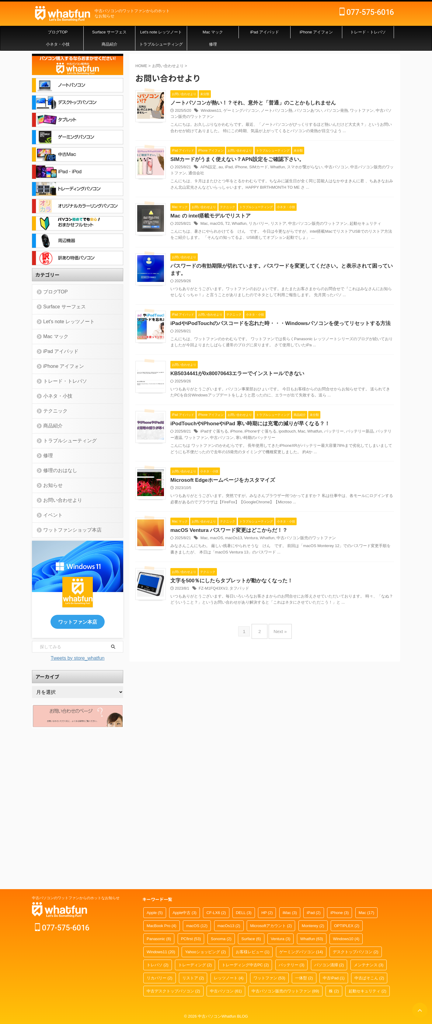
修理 (213, 44)
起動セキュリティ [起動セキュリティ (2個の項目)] (367, 991)
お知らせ (50, 485)
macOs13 (262, 714)
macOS (246, 262)
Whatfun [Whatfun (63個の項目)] (311, 939)
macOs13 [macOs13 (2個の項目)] (229, 926)
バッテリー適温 (213, 569)
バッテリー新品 (379, 563)
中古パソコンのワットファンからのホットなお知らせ (76, 898)
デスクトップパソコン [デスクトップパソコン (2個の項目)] (355, 952)
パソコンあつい (331, 111)
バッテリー (355, 563)
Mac (234, 262)
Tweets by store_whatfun (78, 657)
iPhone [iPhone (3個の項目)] (339, 913)
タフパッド (267, 789)
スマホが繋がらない (328, 186)
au (250, 186)
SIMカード (285, 186)
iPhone (268, 186)
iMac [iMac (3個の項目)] (290, 913)
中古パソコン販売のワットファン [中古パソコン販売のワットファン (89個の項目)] (285, 991)
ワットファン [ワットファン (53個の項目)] (269, 978)
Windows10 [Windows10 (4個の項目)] (346, 939)
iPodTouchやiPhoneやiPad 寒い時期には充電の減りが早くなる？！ (276, 555)
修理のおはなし (56, 470)
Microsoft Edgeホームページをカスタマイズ (250, 630)
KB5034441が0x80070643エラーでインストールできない (264, 479)
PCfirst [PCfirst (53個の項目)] (191, 939)
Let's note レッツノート (161, 32)
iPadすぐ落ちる (243, 563)
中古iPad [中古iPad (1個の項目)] (334, 978)
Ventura (278, 714)
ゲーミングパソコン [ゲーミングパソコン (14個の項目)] (301, 952)
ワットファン (381, 111)
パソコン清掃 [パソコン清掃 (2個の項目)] (329, 965)
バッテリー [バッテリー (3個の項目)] (292, 965)
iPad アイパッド (264, 32)
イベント (50, 515)
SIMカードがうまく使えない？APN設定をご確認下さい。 (264, 178)
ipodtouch (311, 563)
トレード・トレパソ (368, 32)
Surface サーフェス (109, 32)
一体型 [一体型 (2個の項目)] (304, 978)
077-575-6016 (367, 12)
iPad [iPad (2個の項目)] (314, 913)
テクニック (52, 411)
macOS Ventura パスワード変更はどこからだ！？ (256, 705)
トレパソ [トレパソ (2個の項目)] (158, 965)
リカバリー (285, 262)
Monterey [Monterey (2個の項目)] (313, 926)
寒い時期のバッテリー (294, 569)
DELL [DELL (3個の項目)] (244, 913)
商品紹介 (109, 44)
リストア (303, 262)
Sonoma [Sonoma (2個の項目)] (221, 939)
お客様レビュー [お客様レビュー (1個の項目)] (253, 952)
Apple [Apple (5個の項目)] (155, 913)
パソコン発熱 (357, 111)
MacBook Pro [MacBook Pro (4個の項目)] (161, 926)
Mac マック (213, 32)
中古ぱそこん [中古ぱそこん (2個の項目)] (369, 978)
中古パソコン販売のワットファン (228, 117)
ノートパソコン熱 (301, 111)
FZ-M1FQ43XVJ (242, 789)
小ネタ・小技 (58, 44)
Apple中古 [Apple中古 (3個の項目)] (184, 913)
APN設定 (238, 186)
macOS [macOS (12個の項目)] (196, 926)
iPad (257, 186)
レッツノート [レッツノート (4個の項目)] (229, 978)
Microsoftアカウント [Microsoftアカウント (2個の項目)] (271, 926)
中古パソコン (357, 186)
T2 (256, 262)
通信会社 (243, 192)
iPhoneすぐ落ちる (286, 563)
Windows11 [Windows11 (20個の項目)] (161, 952)
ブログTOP (58, 32)
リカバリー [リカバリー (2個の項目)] (159, 978)
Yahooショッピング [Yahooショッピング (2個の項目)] (205, 952)
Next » (278, 854)
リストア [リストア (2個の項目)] (193, 978)
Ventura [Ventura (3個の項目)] (280, 939)
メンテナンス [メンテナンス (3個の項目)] (369, 965)
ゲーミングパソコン (268, 111)
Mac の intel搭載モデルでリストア (239, 253)
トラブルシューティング (161, 44)
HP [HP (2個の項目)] (267, 913)
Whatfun (303, 186)
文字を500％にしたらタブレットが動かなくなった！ (258, 781)
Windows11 (240, 111)
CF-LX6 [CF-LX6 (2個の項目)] (216, 913)
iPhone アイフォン (316, 32)
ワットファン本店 (78, 621)
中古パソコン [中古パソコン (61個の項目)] (226, 991)
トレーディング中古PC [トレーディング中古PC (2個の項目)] (245, 965)
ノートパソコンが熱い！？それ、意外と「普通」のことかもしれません (279, 103)
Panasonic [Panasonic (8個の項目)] (159, 939)
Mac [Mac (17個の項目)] (366, 913)
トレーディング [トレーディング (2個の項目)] (195, 965)
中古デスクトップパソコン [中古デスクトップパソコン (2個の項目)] (173, 991)
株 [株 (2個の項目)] (334, 991)
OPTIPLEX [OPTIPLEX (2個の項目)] (346, 926)
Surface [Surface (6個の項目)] (251, 939)
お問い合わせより (58, 500)
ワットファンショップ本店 (66, 530)
